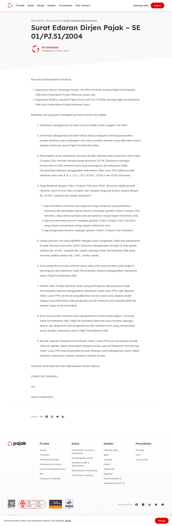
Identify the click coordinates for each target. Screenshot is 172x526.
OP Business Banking (82, 475)
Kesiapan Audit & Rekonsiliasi (80, 464)
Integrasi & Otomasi (50, 478)
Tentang (140, 450)
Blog (106, 454)
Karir (138, 454)
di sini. (68, 520)
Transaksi (45, 454)
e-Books (108, 459)
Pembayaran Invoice (50, 464)
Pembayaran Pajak (49, 459)
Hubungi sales (140, 5)
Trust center (142, 459)
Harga (43, 450)
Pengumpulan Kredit (82, 458)
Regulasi (108, 473)
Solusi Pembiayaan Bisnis (53, 469)
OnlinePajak (52, 47)
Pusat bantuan (111, 478)
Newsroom (109, 469)
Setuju (161, 520)
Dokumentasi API (113, 483)
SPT (42, 473)
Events (107, 464)
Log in (157, 5)
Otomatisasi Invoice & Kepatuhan (83, 451)
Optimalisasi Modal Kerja (84, 470)
